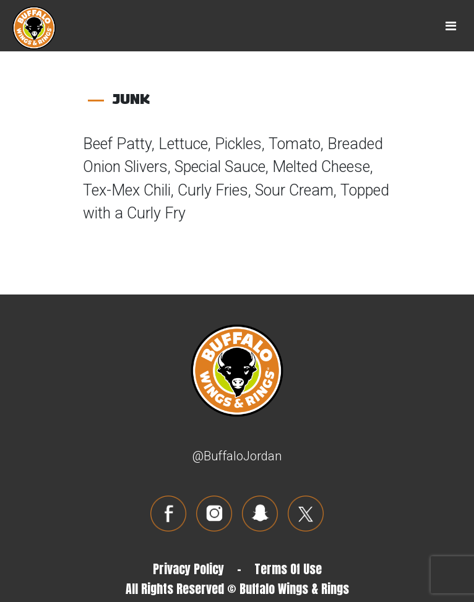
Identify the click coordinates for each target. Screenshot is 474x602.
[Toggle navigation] (450, 26)
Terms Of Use (288, 568)
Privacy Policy (188, 568)
